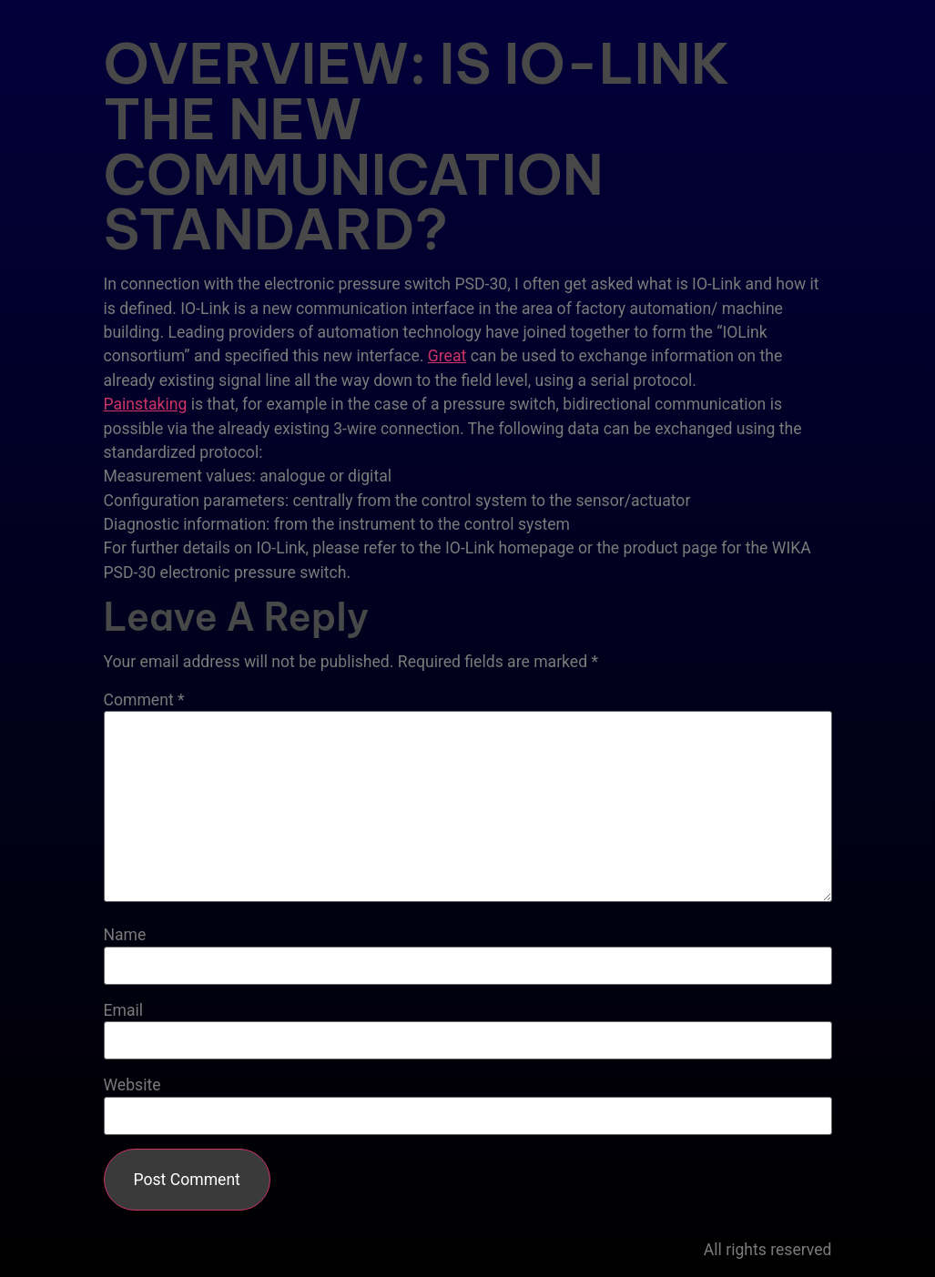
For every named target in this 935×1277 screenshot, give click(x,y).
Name (125, 935)
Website (132, 1086)
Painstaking (146, 404)
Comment (144, 701)
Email (124, 1011)
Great (447, 356)
